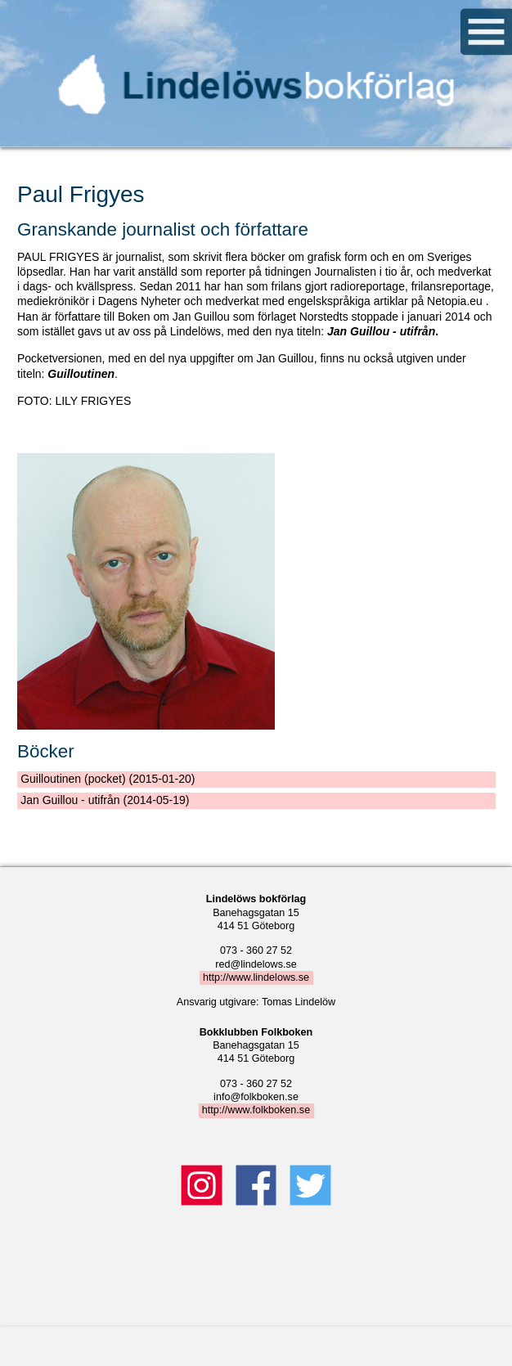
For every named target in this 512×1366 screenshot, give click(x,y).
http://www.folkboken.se (256, 1110)
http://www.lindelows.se (256, 977)
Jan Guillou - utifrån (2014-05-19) (104, 800)
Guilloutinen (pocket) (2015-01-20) (107, 778)
